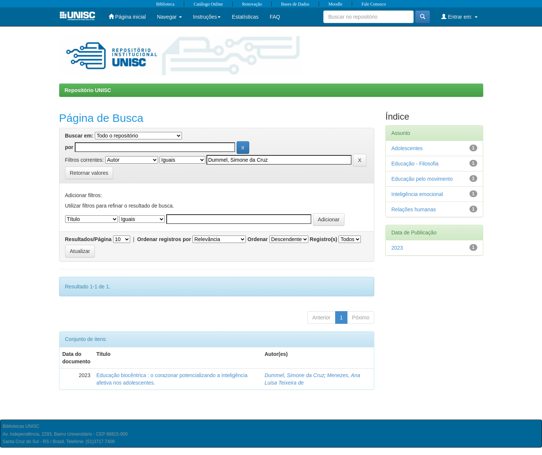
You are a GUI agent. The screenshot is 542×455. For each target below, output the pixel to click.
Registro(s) (323, 239)
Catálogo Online (208, 4)
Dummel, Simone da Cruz (294, 375)
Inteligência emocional (417, 194)
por (69, 147)
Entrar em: (459, 16)
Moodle (335, 4)
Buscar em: (79, 136)
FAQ (275, 17)
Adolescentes (407, 148)
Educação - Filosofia (415, 164)
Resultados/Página (88, 239)
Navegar (169, 17)
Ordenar (257, 239)
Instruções (207, 17)
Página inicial (127, 16)
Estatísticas (245, 17)
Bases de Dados (295, 4)
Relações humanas (413, 209)
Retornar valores (89, 173)
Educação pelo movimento (422, 179)
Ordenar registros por (164, 239)
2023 (397, 248)
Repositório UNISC (88, 90)
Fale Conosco (374, 4)
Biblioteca (165, 4)
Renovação (252, 4)
